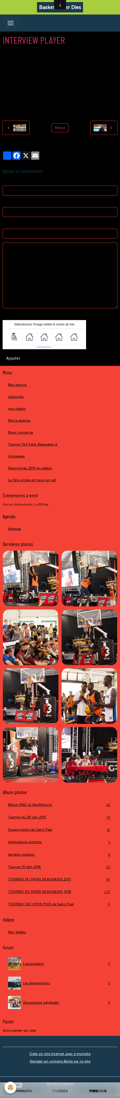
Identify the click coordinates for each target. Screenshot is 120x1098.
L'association (60, 963)
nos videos (17, 408)
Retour (60, 127)
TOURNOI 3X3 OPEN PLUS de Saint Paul (60, 904)
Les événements (60, 983)
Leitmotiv (16, 396)
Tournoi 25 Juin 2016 (60, 867)
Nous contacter (20, 432)
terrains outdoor (60, 854)
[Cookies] (10, 1087)
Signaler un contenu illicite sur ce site (60, 1061)
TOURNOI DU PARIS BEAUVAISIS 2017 (60, 879)
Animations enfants (60, 842)
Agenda (14, 528)
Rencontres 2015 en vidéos (30, 468)
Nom (7, 180)
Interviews (16, 456)
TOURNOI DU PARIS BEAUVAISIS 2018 (60, 892)
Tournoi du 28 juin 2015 (60, 817)
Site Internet (13, 223)
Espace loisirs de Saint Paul (60, 830)
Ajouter (13, 358)
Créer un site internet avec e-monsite (60, 1053)
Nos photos (17, 384)
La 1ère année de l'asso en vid (32, 480)
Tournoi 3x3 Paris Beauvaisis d (32, 444)
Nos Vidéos (17, 932)
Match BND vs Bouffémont (60, 805)
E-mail (8, 202)
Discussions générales (60, 1002)
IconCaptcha (43, 347)
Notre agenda (19, 420)
